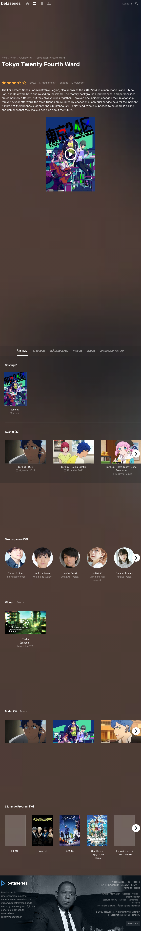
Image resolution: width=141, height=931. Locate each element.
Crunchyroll (25, 57)
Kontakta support (132, 888)
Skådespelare (59, 350)
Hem (4, 57)
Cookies (126, 894)
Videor (77, 350)
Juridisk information (111, 894)
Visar (13, 57)
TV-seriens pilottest (106, 905)
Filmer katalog (133, 882)
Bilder (91, 350)
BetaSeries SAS (110, 900)
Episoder (39, 350)
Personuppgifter (132, 897)
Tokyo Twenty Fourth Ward (50, 57)
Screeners (133, 900)
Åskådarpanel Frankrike (129, 905)
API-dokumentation (110, 885)
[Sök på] (137, 3)
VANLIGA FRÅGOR (129, 885)
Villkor (135, 894)
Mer (19, 602)
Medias (123, 900)
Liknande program (112, 350)
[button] (15, 566)
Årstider (22, 350)
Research (135, 902)
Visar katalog (118, 882)
